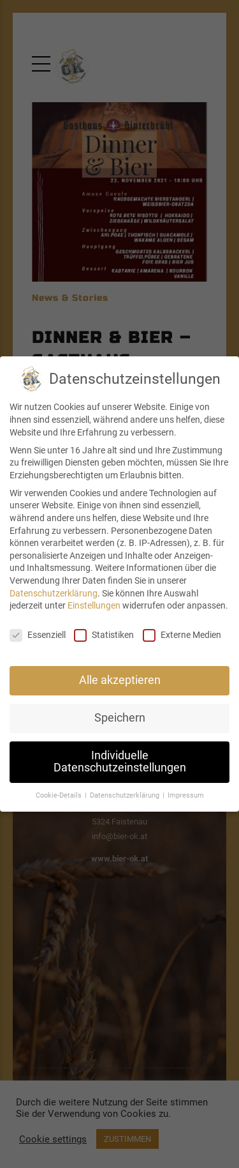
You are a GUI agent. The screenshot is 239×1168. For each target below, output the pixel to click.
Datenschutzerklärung (54, 593)
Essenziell (38, 635)
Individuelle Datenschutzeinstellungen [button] (120, 762)
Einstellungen (94, 605)
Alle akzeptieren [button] (120, 680)
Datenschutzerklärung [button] (125, 795)
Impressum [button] (186, 795)
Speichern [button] (119, 717)
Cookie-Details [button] (59, 795)
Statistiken (104, 635)
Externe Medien (182, 635)
